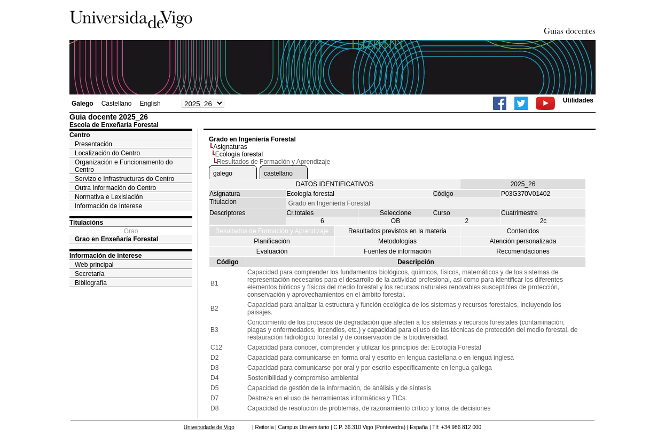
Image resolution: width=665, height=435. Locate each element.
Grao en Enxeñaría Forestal (116, 239)
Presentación (93, 144)
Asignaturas (230, 147)
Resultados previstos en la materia (397, 231)
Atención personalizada (523, 241)
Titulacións (86, 222)
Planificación (272, 241)
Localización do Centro (107, 153)
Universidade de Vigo (209, 427)
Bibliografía (91, 283)
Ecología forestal (239, 154)
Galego (82, 103)
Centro (79, 135)
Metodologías (397, 241)
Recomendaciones (522, 251)
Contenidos (523, 231)
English (149, 103)
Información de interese (105, 255)
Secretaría (89, 274)
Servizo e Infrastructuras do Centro (124, 179)
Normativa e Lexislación (109, 197)
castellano (278, 173)
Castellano (116, 103)
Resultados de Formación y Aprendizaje (271, 231)
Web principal (94, 264)
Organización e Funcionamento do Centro (124, 166)
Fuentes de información (397, 251)
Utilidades (578, 100)
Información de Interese (108, 206)
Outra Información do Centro (115, 188)
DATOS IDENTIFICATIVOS (334, 184)
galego (222, 173)
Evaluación (272, 251)
